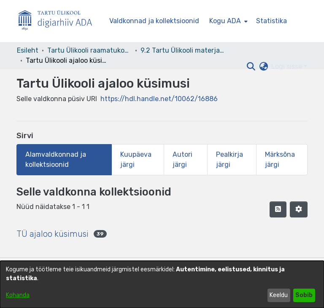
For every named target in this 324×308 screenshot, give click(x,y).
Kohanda (18, 295)
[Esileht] (58, 21)
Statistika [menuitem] (271, 21)
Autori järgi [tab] (182, 159)
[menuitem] (228, 21)
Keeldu (279, 295)
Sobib (304, 295)
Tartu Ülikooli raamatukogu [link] (89, 50)
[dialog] (162, 284)
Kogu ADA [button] (225, 21)
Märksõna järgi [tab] (280, 159)
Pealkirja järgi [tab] (229, 159)
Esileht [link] (27, 50)
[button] (251, 67)
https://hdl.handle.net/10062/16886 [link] (159, 99)
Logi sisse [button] (287, 66)
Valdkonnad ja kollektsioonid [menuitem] (154, 21)
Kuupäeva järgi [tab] (135, 159)
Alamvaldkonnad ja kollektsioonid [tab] (55, 159)
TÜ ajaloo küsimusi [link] (52, 234)
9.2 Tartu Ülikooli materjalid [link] (182, 50)
